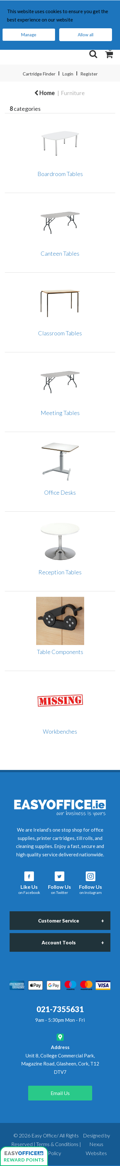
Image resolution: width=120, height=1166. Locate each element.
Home (44, 92)
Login (67, 73)
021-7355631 (60, 1009)
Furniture (73, 92)
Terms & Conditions (57, 1144)
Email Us (60, 1093)
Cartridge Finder (39, 73)
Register (89, 73)
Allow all (85, 34)
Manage (28, 34)
